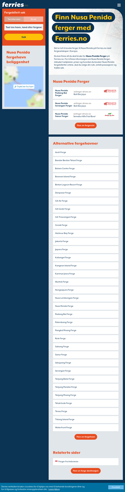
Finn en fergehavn (86, 437)
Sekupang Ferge (63, 363)
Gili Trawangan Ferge (65, 217)
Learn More (54, 489)
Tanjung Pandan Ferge (66, 387)
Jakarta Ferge (61, 241)
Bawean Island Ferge (65, 176)
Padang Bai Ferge (63, 314)
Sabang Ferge (62, 346)
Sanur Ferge (61, 354)
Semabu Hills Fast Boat (84, 116)
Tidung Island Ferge (64, 419)
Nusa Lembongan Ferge (67, 298)
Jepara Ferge (61, 249)
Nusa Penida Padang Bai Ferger (61, 93)
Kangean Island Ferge (66, 265)
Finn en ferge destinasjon (86, 471)
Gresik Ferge (61, 225)
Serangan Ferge (63, 371)
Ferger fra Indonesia (68, 461)
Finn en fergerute (85, 125)
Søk (23, 36)
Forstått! (116, 487)
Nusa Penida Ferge (64, 306)
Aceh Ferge (60, 152)
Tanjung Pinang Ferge (65, 395)
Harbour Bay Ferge (64, 233)
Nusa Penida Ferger (96, 56)
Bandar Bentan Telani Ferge (68, 160)
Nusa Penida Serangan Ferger (63, 104)
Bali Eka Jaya (80, 94)
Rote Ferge (60, 338)
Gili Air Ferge (61, 201)
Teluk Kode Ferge (63, 403)
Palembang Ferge (64, 322)
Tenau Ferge (61, 411)
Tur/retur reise (14, 19)
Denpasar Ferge (63, 193)
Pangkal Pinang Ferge (65, 330)
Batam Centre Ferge (65, 168)
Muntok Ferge (62, 282)
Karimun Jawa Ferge (65, 274)
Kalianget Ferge (63, 257)
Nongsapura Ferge (64, 290)
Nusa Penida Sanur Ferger (61, 115)
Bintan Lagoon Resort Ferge (68, 184)
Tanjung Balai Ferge (64, 379)
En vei (33, 19)
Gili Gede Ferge (62, 209)
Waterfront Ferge (63, 427)
